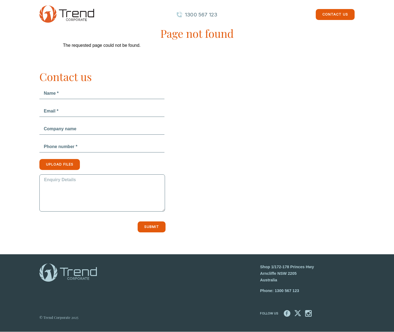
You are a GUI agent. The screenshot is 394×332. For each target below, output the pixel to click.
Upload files (59, 164)
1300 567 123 (287, 290)
